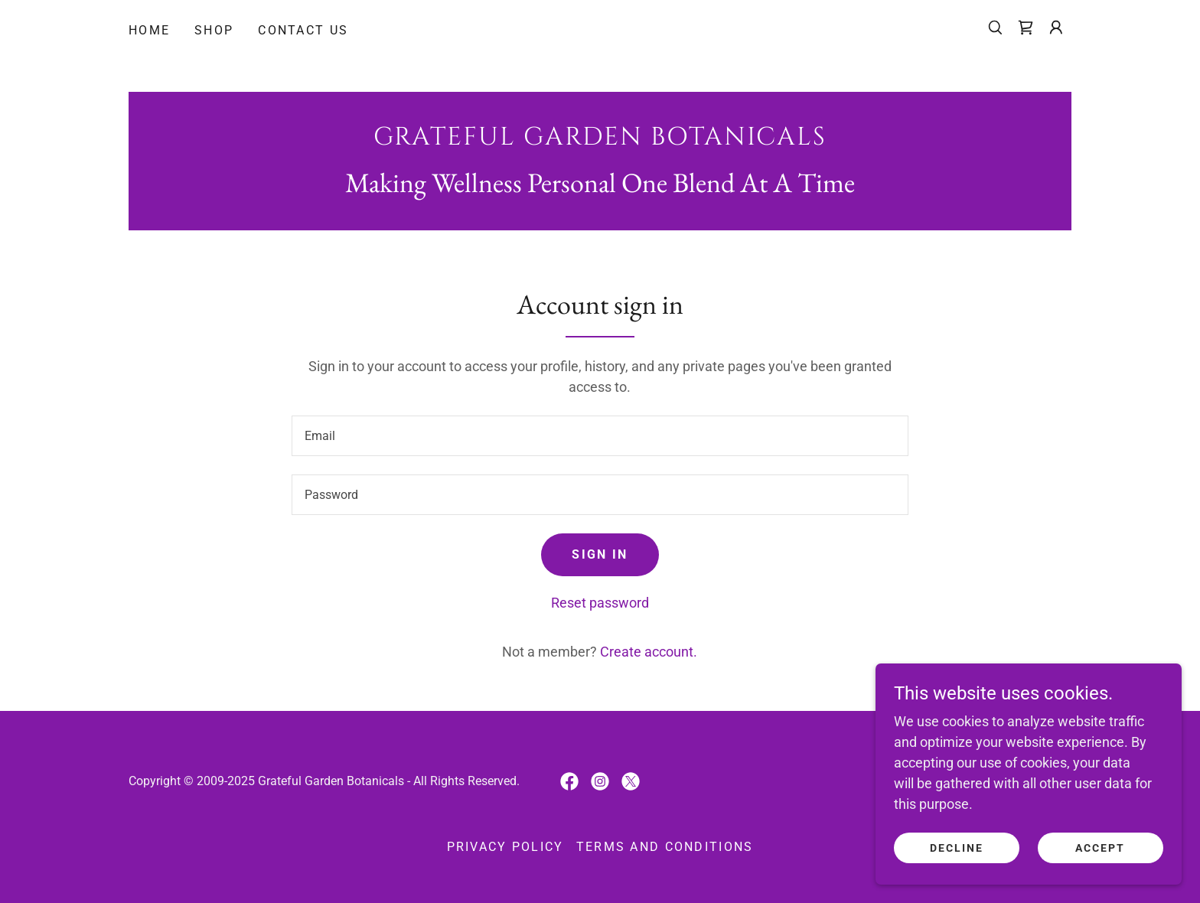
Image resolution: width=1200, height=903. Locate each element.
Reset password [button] (600, 603)
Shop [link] (213, 30)
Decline (956, 848)
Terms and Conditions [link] (665, 846)
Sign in (600, 554)
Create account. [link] (648, 652)
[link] (1025, 27)
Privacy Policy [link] (505, 846)
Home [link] (149, 30)
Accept (1100, 848)
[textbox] (600, 436)
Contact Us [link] (303, 30)
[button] (1056, 27)
